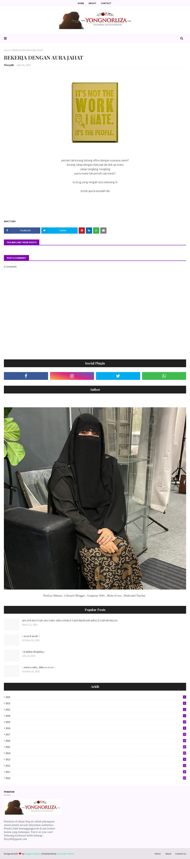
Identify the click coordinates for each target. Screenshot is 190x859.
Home (81, 3)
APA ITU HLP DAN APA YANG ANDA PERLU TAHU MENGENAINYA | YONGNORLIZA (70, 620)
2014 (95, 753)
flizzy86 (9, 65)
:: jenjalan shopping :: (33, 651)
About (92, 3)
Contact (106, 3)
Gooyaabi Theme (65, 853)
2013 (95, 759)
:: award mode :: (31, 636)
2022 (95, 709)
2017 (95, 734)
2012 (95, 765)
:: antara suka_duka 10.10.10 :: (38, 667)
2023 (95, 703)
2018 (95, 728)
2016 (95, 740)
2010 (95, 778)
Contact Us (180, 853)
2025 (95, 697)
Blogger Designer (33, 853)
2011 (95, 772)
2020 (95, 715)
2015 (95, 747)
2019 (95, 722)
